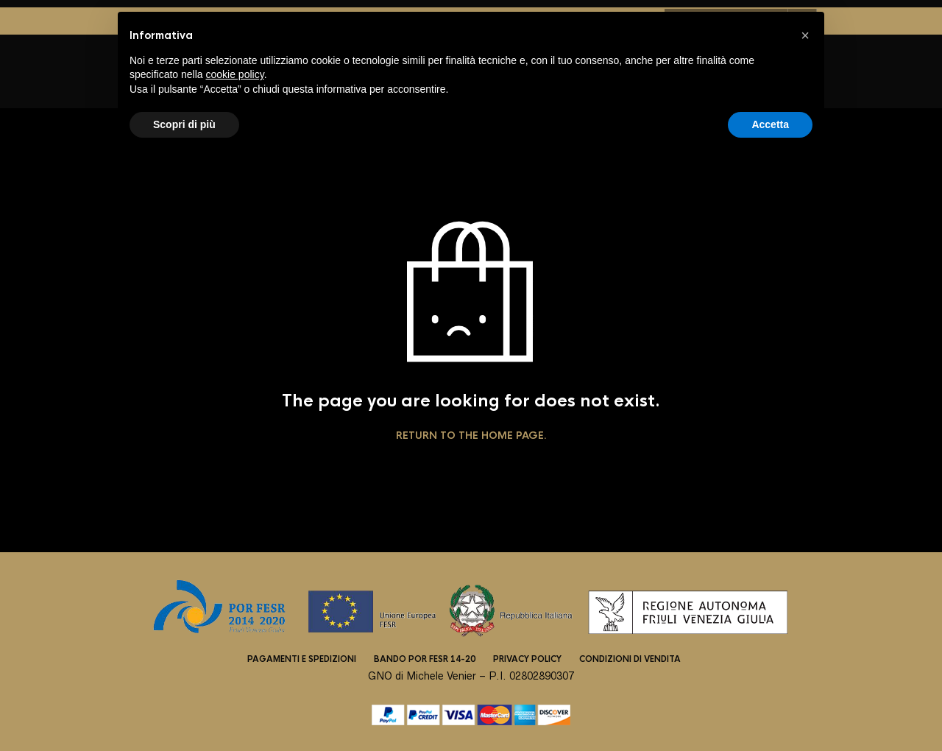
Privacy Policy (527, 659)
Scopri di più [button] (184, 124)
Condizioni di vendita (630, 659)
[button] (805, 35)
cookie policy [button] (235, 74)
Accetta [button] (770, 124)
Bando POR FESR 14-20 (424, 659)
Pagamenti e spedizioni (301, 659)
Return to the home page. (471, 436)
